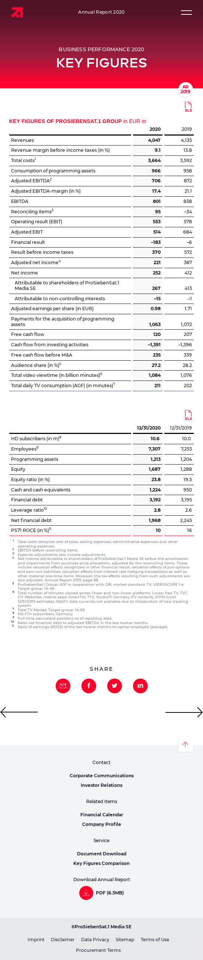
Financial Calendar (101, 814)
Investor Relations (101, 785)
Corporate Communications (102, 775)
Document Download (101, 853)
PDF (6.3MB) (110, 893)
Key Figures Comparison (101, 863)
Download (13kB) (188, 107)
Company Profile (101, 824)
